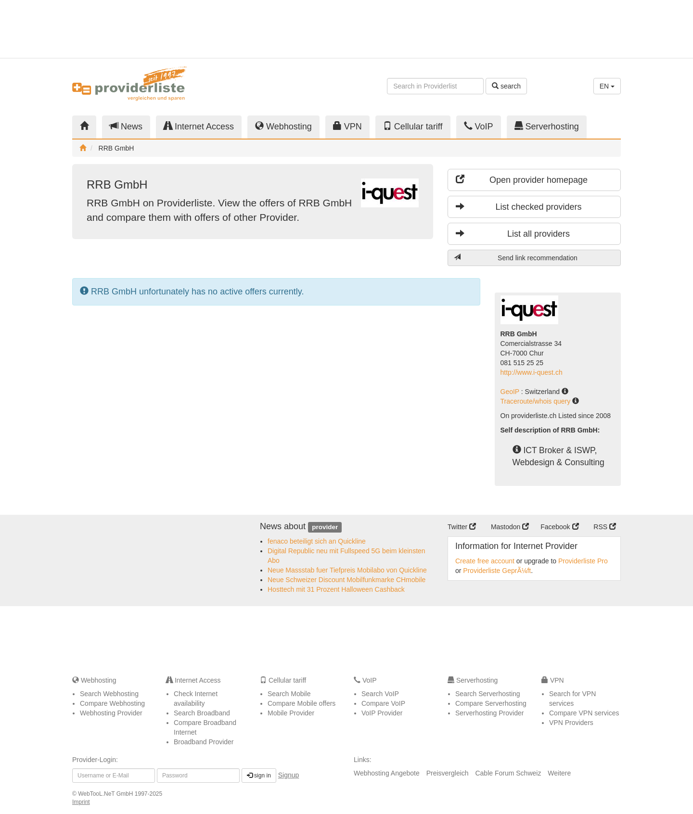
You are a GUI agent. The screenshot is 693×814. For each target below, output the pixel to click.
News (126, 126)
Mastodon (510, 527)
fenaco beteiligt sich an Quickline (317, 541)
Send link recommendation (516, 258)
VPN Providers (571, 722)
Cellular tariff (413, 126)
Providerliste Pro (583, 561)
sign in (259, 775)
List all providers (513, 234)
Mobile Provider (291, 713)
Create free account (484, 561)
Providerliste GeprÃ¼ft (497, 570)
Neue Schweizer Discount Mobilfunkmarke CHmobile (346, 580)
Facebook (559, 527)
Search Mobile (289, 694)
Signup (288, 775)
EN (607, 86)
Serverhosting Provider (489, 713)
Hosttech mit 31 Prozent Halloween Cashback (336, 589)
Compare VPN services (584, 713)
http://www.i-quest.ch (531, 372)
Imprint (81, 802)
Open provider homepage (522, 180)
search (506, 86)
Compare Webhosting (112, 703)
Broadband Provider (204, 742)
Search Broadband (202, 713)
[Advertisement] (534, 29)
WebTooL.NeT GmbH (106, 793)
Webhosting (283, 126)
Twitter (462, 527)
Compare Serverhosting (490, 703)
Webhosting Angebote (387, 773)
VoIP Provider (381, 713)
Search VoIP (380, 694)
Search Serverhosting (487, 694)
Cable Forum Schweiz (508, 773)
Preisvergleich (447, 773)
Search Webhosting (109, 694)
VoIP (478, 126)
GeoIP (510, 391)
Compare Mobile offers (301, 703)
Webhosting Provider (111, 713)
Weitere (559, 773)
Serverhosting (546, 126)
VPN (347, 126)
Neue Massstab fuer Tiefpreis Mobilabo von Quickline (347, 570)
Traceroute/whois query (536, 401)
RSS (604, 527)
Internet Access (199, 126)
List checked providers (519, 207)
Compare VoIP (383, 703)
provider (325, 527)
